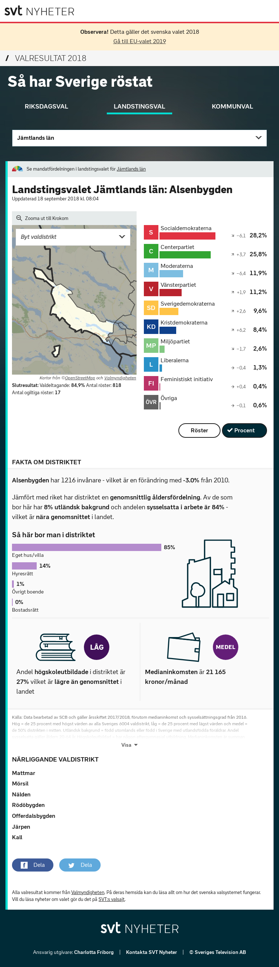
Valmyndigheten (120, 377)
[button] (32, 865)
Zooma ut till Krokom (42, 218)
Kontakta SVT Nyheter (152, 952)
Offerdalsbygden (33, 815)
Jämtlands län (35, 137)
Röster (199, 430)
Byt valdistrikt (38, 236)
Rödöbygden (28, 804)
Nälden (21, 794)
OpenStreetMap (80, 377)
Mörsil (20, 783)
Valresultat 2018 (45, 58)
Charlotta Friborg (94, 952)
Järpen (21, 826)
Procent (244, 430)
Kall (17, 837)
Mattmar (23, 773)
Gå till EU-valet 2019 (139, 41)
